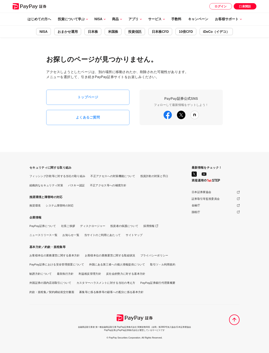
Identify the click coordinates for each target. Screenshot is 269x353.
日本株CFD (160, 31)
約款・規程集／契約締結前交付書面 (51, 292)
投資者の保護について (124, 226)
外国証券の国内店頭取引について (50, 282)
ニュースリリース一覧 (43, 235)
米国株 (113, 31)
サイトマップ (134, 235)
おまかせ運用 (68, 31)
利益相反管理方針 (90, 273)
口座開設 (245, 6)
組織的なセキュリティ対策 (46, 185)
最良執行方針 (65, 273)
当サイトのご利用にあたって (102, 235)
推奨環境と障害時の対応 (46, 197)
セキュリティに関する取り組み (50, 167)
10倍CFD (186, 31)
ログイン (221, 6)
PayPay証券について (42, 226)
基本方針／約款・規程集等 (47, 247)
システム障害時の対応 (60, 205)
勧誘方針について (40, 273)
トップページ (88, 97)
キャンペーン (198, 19)
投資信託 (135, 31)
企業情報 (35, 217)
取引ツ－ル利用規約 (162, 264)
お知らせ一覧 (70, 235)
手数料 (176, 19)
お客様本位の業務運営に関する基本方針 (54, 255)
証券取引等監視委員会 (206, 198)
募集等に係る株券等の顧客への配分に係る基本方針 (111, 292)
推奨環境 (35, 205)
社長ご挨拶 (68, 226)
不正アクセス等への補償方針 (108, 185)
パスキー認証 (76, 185)
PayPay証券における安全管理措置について (56, 264)
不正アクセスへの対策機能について (112, 176)
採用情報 (148, 226)
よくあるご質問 (88, 117)
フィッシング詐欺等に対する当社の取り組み (57, 176)
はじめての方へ (39, 19)
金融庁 (196, 205)
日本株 (93, 31)
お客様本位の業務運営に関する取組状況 (110, 255)
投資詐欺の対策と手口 (154, 176)
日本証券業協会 (201, 192)
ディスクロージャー (92, 226)
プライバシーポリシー (154, 255)
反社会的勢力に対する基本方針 (125, 273)
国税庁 (196, 212)
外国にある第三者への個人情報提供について (117, 264)
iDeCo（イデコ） (216, 31)
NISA (43, 31)
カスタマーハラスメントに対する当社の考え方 (105, 282)
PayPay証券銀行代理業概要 (157, 282)
